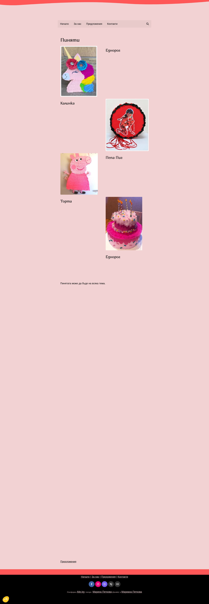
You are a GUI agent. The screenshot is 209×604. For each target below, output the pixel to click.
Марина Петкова (102, 591)
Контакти (112, 24)
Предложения (94, 24)
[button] (81, 71)
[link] (104, 11)
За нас (77, 24)
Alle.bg (80, 591)
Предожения (108, 576)
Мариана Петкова (131, 591)
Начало (64, 24)
